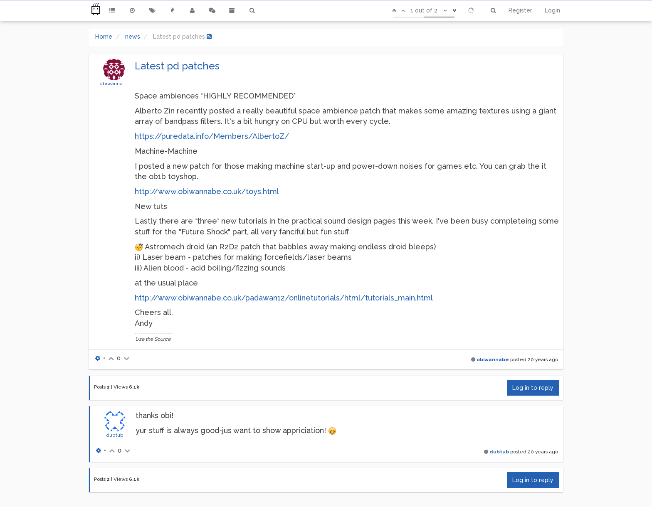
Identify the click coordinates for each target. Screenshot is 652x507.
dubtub (114, 435)
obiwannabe (114, 83)
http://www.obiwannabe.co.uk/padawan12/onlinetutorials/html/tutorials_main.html (284, 297)
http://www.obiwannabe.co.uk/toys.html (207, 191)
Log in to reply (532, 387)
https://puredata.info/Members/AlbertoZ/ (212, 136)
